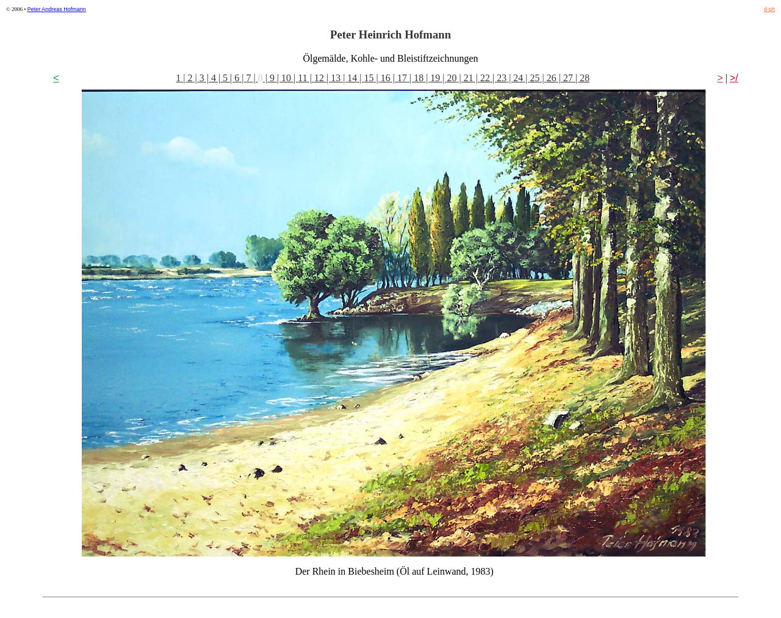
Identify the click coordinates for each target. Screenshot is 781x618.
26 (551, 78)
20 (452, 78)
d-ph (769, 9)
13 (335, 78)
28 (584, 78)
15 (369, 78)
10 (286, 78)
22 (485, 78)
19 (435, 78)
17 (402, 78)
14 (352, 78)
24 (518, 78)
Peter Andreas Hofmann (56, 9)
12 (319, 78)
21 (468, 78)
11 (302, 78)
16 (385, 78)
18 (418, 78)
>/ (734, 78)
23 (501, 78)
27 (568, 78)
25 (535, 78)
